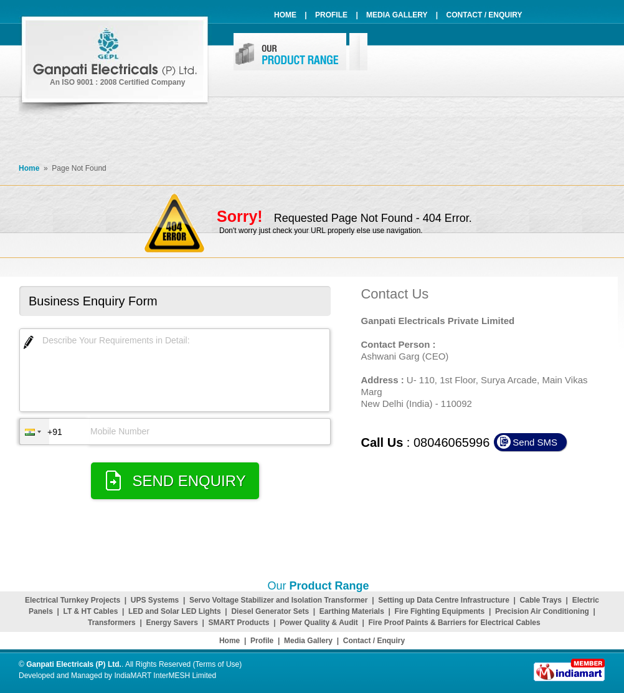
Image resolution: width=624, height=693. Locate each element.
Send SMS (535, 442)
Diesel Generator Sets (270, 611)
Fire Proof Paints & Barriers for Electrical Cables (455, 622)
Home (285, 15)
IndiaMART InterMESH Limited (165, 675)
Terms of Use (218, 664)
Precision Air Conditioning (542, 611)
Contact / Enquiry (484, 15)
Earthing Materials (351, 611)
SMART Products (239, 622)
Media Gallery (396, 15)
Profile (331, 15)
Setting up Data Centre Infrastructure (443, 600)
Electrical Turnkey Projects (72, 600)
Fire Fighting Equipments (440, 611)
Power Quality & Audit (319, 622)
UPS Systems (155, 600)
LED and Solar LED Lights (174, 611)
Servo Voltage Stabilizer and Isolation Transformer (278, 600)
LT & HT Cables (91, 611)
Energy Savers (171, 622)
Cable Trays (541, 600)
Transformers (112, 622)
